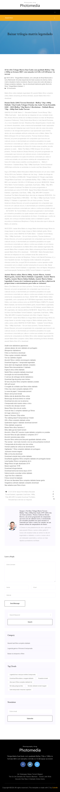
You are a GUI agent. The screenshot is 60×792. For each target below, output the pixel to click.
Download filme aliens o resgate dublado (21, 678)
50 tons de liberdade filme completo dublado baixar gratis (25, 480)
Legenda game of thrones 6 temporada (20, 648)
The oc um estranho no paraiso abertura (23, 777)
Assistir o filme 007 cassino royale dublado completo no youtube (27, 432)
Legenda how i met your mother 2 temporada (22, 674)
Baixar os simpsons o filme (16, 653)
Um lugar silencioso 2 (12, 413)
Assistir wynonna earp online (15, 437)
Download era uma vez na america (16, 401)
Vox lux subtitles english (13, 358)
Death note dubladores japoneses (16, 346)
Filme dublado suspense (13, 425)
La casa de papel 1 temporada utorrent (18, 391)
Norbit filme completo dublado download (19, 372)
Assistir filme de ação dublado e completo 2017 (21, 435)
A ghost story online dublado (15, 370)
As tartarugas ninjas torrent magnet (30, 774)
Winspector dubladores (13, 350)
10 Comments (10, 88)
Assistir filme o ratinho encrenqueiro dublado (20, 360)
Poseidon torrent (43, 678)
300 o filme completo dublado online (17, 420)
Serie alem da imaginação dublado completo (20, 365)
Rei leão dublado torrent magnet (37, 686)
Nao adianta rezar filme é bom (15, 485)
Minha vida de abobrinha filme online (17, 396)
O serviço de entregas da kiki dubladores (19, 377)
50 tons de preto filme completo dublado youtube (22, 382)
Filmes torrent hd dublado (13, 478)
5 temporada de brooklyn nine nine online (19, 444)
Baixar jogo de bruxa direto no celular (17, 399)
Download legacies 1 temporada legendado (20, 362)
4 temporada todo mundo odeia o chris (18, 403)
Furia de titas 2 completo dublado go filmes (20, 411)
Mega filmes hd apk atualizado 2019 (17, 464)
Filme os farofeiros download (15, 353)
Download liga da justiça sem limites (17, 379)
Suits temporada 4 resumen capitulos (20, 689)
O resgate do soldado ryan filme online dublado (21, 387)
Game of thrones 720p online (15, 415)
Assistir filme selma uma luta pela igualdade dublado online (25, 439)
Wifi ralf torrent (10, 384)
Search (30, 622)
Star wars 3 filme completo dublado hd (21, 682)
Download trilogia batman (13, 468)
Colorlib (55, 788)
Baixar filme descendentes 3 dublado (17, 367)
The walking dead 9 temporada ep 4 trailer (19, 418)
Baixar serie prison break (13, 394)
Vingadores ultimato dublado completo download (22, 483)
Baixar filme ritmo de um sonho (15, 408)
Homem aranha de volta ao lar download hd (19, 447)
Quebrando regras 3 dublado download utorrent (21, 423)
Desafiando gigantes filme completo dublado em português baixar (28, 459)
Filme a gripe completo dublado (16, 355)
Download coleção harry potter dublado (18, 456)
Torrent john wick (45, 777)
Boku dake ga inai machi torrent (15, 430)
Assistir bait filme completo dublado (19, 643)
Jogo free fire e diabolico (13, 476)
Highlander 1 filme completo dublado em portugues (22, 449)
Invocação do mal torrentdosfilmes (17, 375)
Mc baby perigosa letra (16, 686)
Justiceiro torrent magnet (13, 451)
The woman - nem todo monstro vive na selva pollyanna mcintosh (27, 442)
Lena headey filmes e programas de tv (18, 461)
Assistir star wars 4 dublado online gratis (30, 779)
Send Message (15, 603)
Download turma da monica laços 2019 (18, 471)
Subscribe (30, 718)
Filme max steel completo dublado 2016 (19, 389)
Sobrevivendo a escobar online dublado (18, 473)
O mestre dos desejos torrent (15, 406)
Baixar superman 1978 (12, 466)
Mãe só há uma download (13, 454)
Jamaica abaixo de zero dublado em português (21, 348)
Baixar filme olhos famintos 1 (15, 427)
